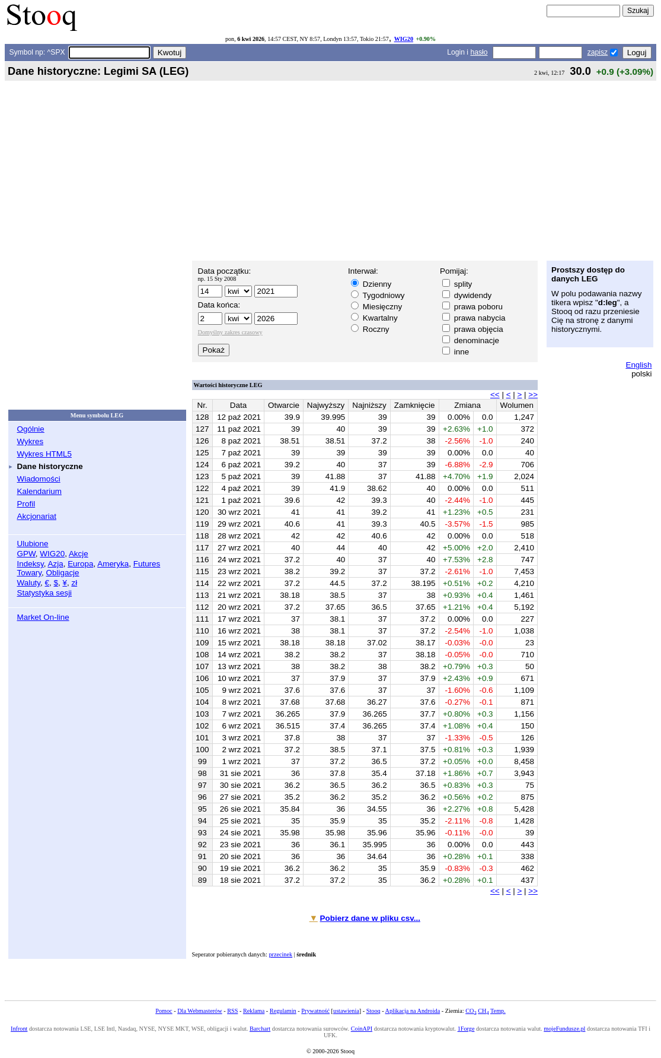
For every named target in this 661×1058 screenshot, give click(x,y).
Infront (19, 1028)
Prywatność (315, 1011)
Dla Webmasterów (199, 1011)
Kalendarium (39, 491)
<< (495, 394)
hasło (478, 52)
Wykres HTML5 (44, 453)
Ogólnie (30, 429)
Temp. (498, 1011)
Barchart (260, 1028)
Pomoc (163, 1011)
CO (470, 1011)
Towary (29, 572)
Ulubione (33, 543)
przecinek (280, 954)
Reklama (253, 1011)
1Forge (466, 1028)
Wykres (30, 441)
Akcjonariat (36, 516)
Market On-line (43, 617)
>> (533, 394)
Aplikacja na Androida (412, 1011)
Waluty (29, 582)
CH (483, 1011)
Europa (80, 563)
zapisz (597, 52)
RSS (232, 1011)
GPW (26, 553)
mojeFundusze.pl (564, 1028)
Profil (26, 503)
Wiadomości (38, 478)
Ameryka (113, 563)
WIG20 (403, 39)
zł (74, 582)
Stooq (373, 1011)
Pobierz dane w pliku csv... (370, 918)
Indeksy (30, 563)
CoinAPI (361, 1028)
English (638, 364)
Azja (55, 563)
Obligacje (62, 572)
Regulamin (283, 1011)
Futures (147, 563)
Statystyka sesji (44, 592)
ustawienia (346, 1011)
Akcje (78, 553)
